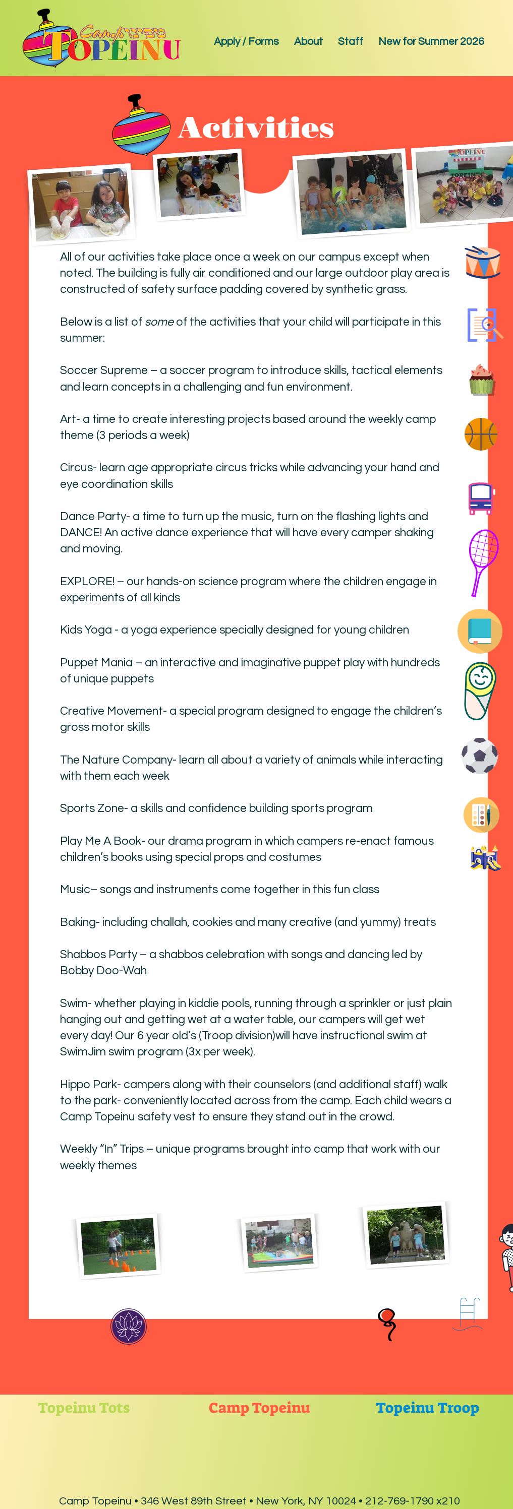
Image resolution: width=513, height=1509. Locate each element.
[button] (308, 41)
